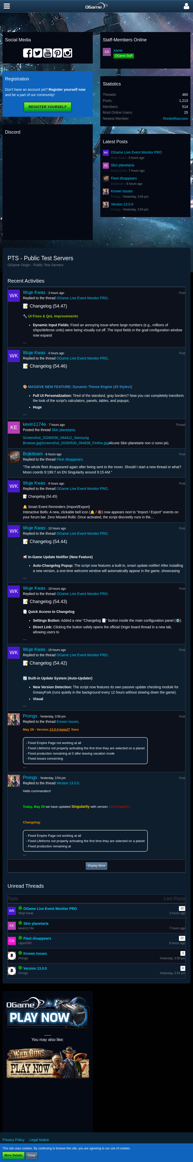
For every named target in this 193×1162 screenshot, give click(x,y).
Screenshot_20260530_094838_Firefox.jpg (75, 443)
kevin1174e (118, 170)
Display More (96, 866)
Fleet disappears (124, 178)
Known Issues (122, 191)
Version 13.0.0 (122, 204)
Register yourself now (67, 89)
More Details (13, 1155)
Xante (118, 50)
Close (31, 1155)
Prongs (115, 196)
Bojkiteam (117, 184)
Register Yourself (48, 107)
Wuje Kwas (118, 158)
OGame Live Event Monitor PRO (136, 152)
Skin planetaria (122, 165)
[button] (7, 6)
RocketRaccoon (175, 118)
